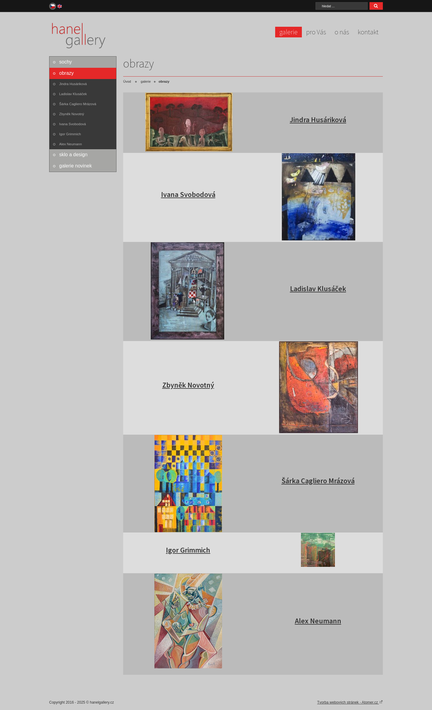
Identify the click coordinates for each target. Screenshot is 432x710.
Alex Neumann (70, 144)
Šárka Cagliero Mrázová (77, 104)
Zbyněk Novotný (71, 114)
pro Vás (316, 32)
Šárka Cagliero (304, 480)
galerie (288, 32)
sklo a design (73, 154)
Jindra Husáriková (73, 84)
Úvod (127, 81)
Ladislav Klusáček (73, 94)
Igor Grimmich (70, 134)
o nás (342, 32)
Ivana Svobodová (72, 124)
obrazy (66, 73)
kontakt (368, 32)
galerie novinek (75, 165)
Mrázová (341, 480)
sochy (65, 61)
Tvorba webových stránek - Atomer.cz (350, 702)
